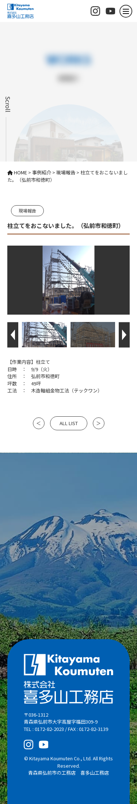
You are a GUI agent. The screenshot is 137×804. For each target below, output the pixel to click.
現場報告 (27, 210)
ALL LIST (69, 423)
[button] (12, 334)
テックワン (86, 390)
